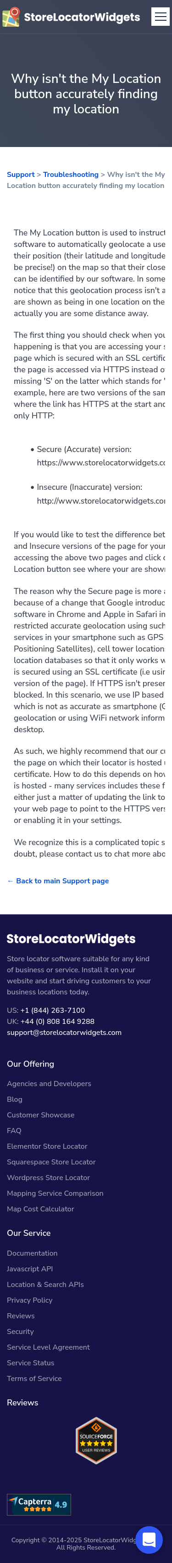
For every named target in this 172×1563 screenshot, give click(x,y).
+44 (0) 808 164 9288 (57, 1022)
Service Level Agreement (48, 1347)
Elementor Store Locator (47, 1146)
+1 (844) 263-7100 (52, 1010)
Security (20, 1332)
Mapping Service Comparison (55, 1193)
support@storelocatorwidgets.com (64, 1033)
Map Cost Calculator (40, 1209)
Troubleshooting (71, 175)
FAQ (14, 1131)
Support (21, 175)
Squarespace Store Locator (51, 1162)
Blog (14, 1099)
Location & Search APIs (45, 1285)
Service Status (30, 1363)
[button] (149, 1540)
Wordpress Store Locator (48, 1178)
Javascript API (30, 1269)
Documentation (32, 1253)
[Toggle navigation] (160, 16)
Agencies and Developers (49, 1084)
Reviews (21, 1316)
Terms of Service (34, 1379)
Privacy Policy (29, 1300)
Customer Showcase (41, 1115)
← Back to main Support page (58, 881)
